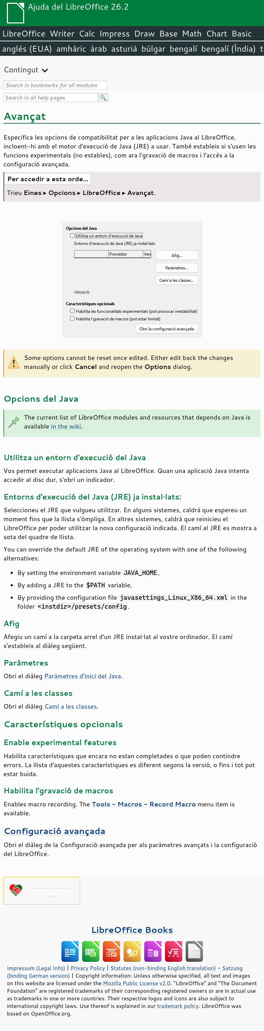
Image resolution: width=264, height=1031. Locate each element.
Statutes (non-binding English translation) (163, 968)
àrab (98, 48)
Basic (241, 33)
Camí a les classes (70, 706)
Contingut (20, 69)
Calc (87, 33)
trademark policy (177, 1006)
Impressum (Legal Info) (36, 968)
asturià (124, 48)
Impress (114, 33)
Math (192, 33)
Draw (144, 33)
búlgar (153, 48)
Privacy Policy (87, 968)
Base (168, 33)
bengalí (183, 48)
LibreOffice (23, 33)
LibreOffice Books (132, 930)
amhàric (71, 48)
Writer (61, 33)
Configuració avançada (54, 831)
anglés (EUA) (27, 48)
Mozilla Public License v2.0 (136, 983)
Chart (216, 33)
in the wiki (66, 426)
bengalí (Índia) (228, 48)
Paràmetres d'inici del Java (82, 675)
